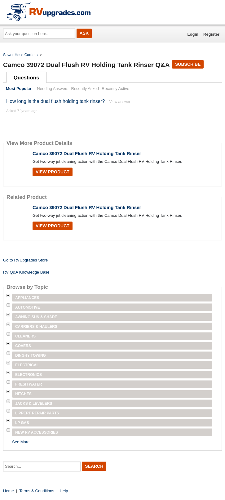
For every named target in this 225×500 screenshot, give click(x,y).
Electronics (28, 375)
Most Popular (18, 88)
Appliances (27, 298)
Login (193, 34)
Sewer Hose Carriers (20, 55)
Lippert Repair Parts (37, 413)
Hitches (23, 394)
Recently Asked (85, 88)
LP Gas (22, 423)
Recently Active (115, 88)
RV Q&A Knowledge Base (26, 272)
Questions (26, 78)
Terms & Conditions (36, 491)
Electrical (27, 365)
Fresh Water (28, 384)
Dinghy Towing (30, 355)
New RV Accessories (36, 432)
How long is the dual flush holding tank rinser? (55, 101)
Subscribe (188, 64)
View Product (52, 171)
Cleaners (25, 336)
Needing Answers (52, 88)
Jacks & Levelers (33, 403)
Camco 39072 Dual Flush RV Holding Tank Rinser (87, 153)
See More (20, 442)
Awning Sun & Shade (36, 317)
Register (211, 34)
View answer (119, 102)
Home (8, 491)
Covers (23, 346)
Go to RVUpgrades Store (25, 260)
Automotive (27, 307)
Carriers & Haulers (36, 326)
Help (64, 491)
